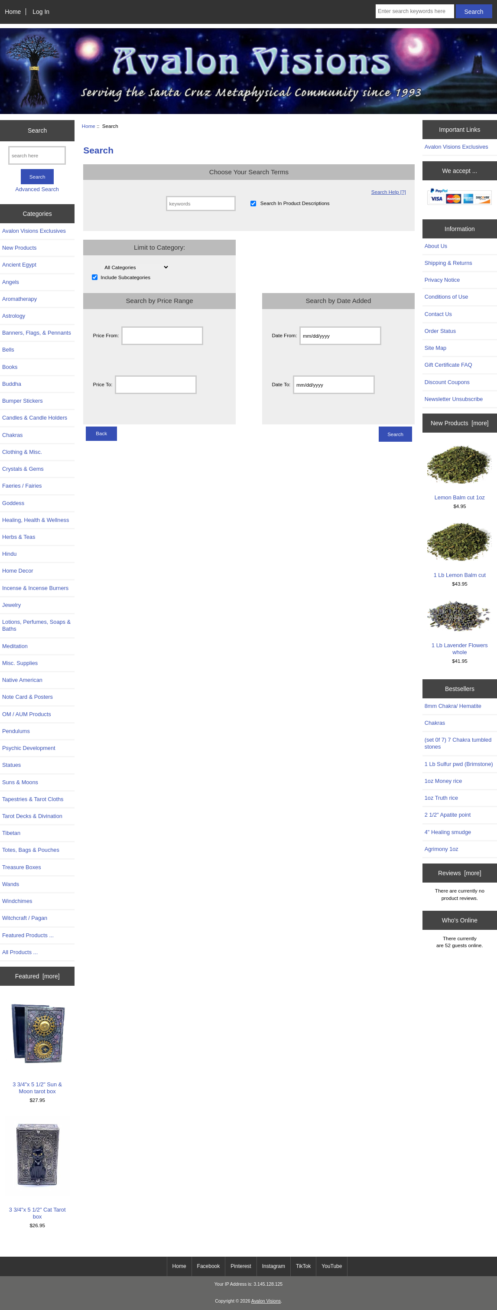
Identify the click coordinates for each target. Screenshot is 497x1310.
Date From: (284, 336)
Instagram (273, 1266)
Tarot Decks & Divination (32, 816)
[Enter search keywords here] (415, 11)
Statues (11, 765)
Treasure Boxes (21, 867)
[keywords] (201, 203)
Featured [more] (37, 976)
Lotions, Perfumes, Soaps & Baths (36, 625)
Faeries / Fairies (22, 485)
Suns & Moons (20, 782)
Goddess (13, 503)
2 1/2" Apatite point (448, 814)
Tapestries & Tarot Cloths (33, 799)
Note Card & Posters (27, 697)
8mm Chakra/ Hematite (453, 706)
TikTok (303, 1266)
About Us (436, 246)
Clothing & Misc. (22, 452)
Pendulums (16, 731)
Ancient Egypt (19, 264)
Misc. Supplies (20, 663)
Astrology (13, 316)
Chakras (12, 435)
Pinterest (241, 1266)
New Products (19, 247)
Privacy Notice (442, 280)
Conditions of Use (446, 296)
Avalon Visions (266, 1301)
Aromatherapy (19, 299)
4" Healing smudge (448, 832)
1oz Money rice (443, 781)
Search (37, 130)
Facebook (208, 1266)
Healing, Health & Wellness (35, 520)
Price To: (103, 385)
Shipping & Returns (448, 263)
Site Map (435, 348)
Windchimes (17, 901)
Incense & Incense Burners (35, 588)
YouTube (332, 1266)
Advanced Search (37, 189)
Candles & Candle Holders (34, 417)
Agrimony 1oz (441, 849)
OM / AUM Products (26, 714)
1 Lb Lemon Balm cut (459, 549)
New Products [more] (460, 423)
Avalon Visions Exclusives (34, 231)
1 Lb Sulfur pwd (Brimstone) (459, 764)
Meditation (15, 646)
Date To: (281, 385)
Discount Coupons (447, 382)
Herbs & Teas (18, 537)
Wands (10, 884)
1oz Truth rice (441, 798)
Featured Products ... (28, 935)
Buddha (11, 384)
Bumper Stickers (22, 401)
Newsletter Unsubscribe (454, 399)
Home (13, 11)
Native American (22, 680)
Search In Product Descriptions (295, 203)
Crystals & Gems (23, 469)
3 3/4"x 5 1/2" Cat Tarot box (37, 1168)
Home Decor (17, 570)
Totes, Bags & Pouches (30, 850)
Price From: (106, 336)
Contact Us (438, 314)
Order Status (440, 331)
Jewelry (11, 605)
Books (9, 367)
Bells (8, 349)
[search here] (37, 155)
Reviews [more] (459, 873)
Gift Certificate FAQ (448, 365)
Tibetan (11, 833)
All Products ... (20, 952)
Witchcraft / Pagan (24, 918)
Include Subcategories (125, 277)
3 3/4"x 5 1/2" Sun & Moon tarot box (37, 1046)
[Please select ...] (135, 267)
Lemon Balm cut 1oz (459, 472)
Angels (10, 282)
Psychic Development (28, 748)
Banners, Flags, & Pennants (36, 332)
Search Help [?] (388, 192)
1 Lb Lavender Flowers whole (459, 627)
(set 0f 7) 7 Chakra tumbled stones (458, 743)
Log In (40, 11)
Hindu (9, 554)
